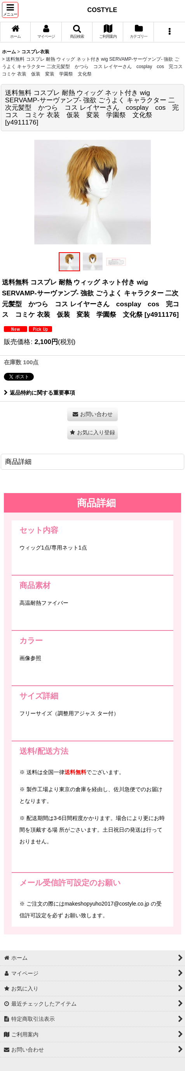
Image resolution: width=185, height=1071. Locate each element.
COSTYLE (102, 9)
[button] (10, 10)
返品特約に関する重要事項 (39, 393)
